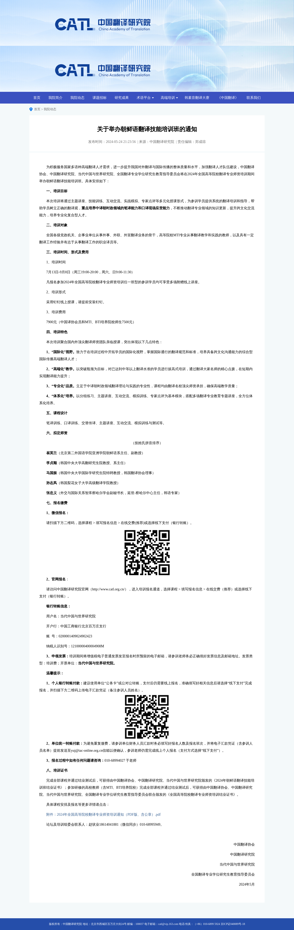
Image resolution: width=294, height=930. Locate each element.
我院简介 (55, 98)
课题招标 (100, 98)
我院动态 (77, 98)
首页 (36, 98)
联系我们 (254, 98)
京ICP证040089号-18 (233, 924)
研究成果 (122, 98)
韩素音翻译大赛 (197, 98)
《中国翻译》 (228, 98)
